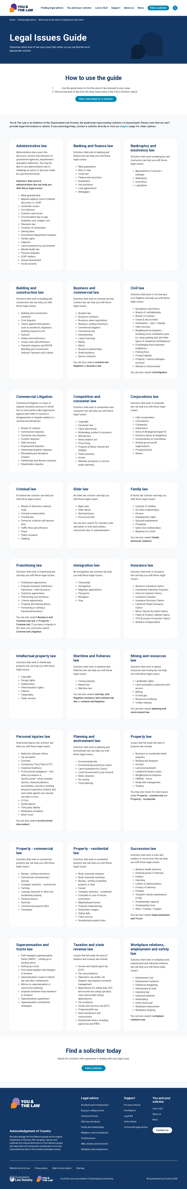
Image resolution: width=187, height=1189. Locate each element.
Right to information (61, 1168)
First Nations (130, 1110)
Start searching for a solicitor (96, 99)
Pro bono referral (132, 1105)
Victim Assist (130, 1121)
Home (12, 20)
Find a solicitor (158, 7)
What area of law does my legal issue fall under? (61, 20)
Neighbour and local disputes (94, 1132)
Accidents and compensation (95, 1105)
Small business (88, 1138)
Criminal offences (89, 1116)
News (141, 7)
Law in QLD (101, 7)
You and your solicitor (79, 7)
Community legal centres (136, 1127)
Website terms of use (20, 1168)
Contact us (162, 1130)
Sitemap (80, 1168)
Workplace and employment (94, 1149)
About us (129, 7)
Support (115, 7)
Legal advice (90, 1098)
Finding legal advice (52, 7)
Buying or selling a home (92, 1110)
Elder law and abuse (90, 1121)
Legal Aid (128, 1116)
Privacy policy (41, 1168)
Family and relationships (92, 1127)
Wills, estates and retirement (94, 1144)
